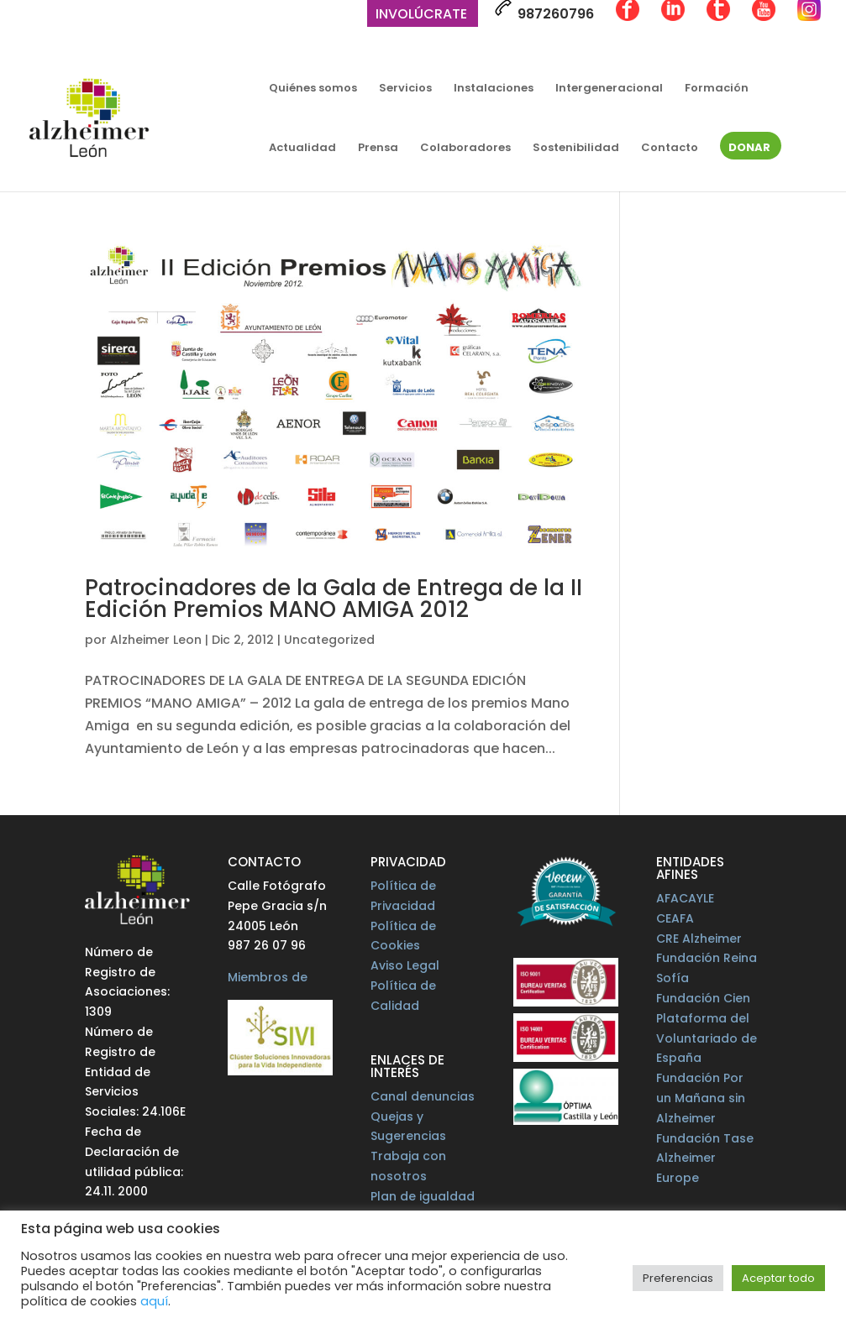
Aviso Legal (404, 965)
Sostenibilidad (576, 148)
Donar (749, 148)
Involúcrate (421, 16)
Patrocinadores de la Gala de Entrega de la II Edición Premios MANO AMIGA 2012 (333, 599)
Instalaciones (493, 89)
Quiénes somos (313, 89)
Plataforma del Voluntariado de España (706, 1038)
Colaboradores (465, 148)
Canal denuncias (422, 1096)
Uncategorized (329, 639)
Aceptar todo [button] (778, 1278)
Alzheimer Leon (156, 639)
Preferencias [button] (678, 1278)
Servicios (405, 89)
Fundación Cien (703, 998)
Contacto (669, 148)
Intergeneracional (609, 89)
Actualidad (302, 148)
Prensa (378, 148)
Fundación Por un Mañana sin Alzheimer (700, 1098)
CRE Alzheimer (699, 938)
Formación (717, 89)
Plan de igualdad (422, 1196)
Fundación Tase (705, 1138)
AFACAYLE (685, 898)
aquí (154, 1301)
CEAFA (675, 918)
